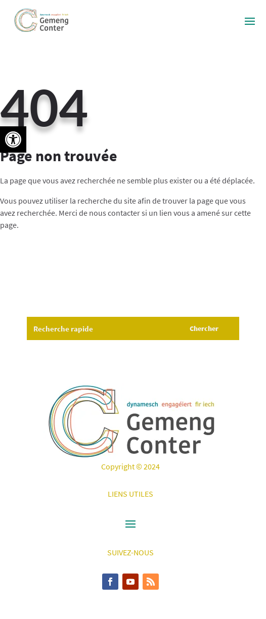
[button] (13, 139)
